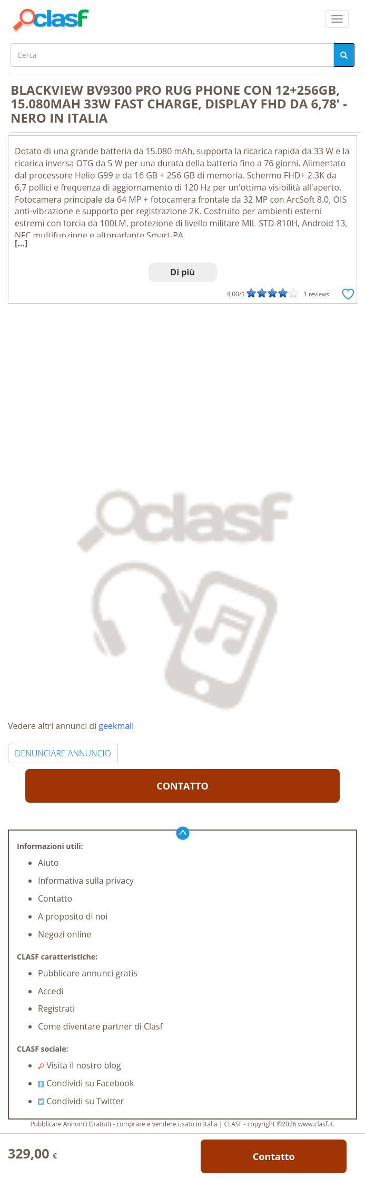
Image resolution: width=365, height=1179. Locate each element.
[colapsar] (337, 19)
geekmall (116, 726)
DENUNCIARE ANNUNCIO (63, 753)
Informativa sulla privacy (86, 880)
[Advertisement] (182, 382)
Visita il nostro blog (79, 1065)
